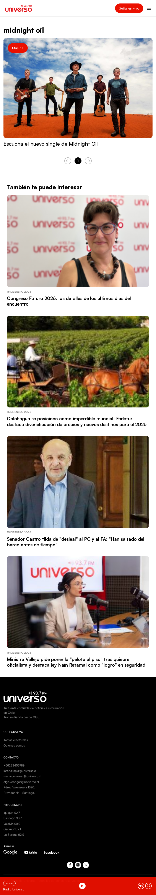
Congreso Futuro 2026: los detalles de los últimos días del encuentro (69, 301)
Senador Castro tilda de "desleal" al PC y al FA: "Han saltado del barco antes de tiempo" (75, 541)
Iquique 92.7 (11, 812)
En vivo (9, 883)
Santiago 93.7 (12, 818)
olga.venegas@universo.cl (21, 782)
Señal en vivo (129, 8)
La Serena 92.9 (13, 834)
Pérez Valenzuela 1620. (19, 787)
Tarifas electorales (15, 740)
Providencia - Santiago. (19, 792)
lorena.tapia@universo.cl (19, 771)
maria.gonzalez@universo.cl (22, 776)
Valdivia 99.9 (11, 824)
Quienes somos (14, 745)
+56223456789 (13, 765)
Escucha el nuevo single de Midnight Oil (50, 143)
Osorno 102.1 (12, 829)
